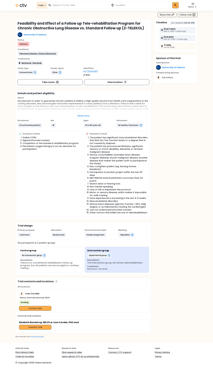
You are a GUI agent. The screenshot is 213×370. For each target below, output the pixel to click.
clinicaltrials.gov (37, 336)
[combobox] (80, 5)
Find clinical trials (24, 352)
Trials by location (24, 356)
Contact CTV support (119, 352)
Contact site (35, 308)
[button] (38, 53)
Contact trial (35, 327)
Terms (158, 356)
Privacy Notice (162, 352)
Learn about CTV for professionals (80, 356)
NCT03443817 (90, 71)
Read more (83, 115)
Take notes (50, 82)
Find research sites (72, 352)
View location (117, 82)
